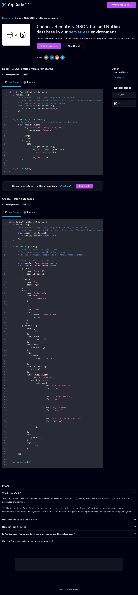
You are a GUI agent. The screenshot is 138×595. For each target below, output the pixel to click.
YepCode (65, 186)
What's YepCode (121, 4)
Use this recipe (49, 45)
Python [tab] (29, 82)
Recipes (6, 18)
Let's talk (84, 186)
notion (25, 205)
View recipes (118, 77)
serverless (79, 32)
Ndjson (119, 94)
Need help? (74, 46)
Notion (118, 103)
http (25, 75)
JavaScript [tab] (11, 82)
